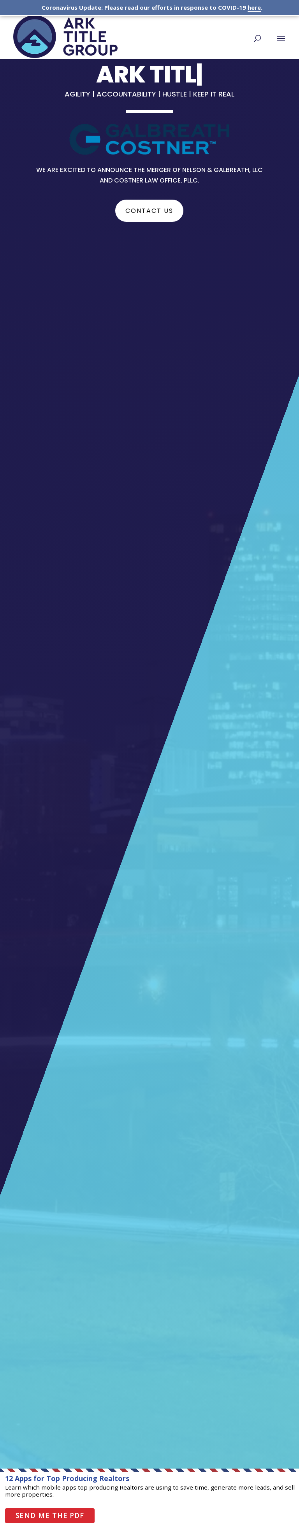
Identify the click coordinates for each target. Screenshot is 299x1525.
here (254, 7)
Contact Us (149, 210)
